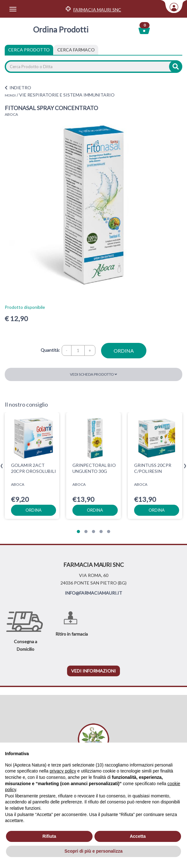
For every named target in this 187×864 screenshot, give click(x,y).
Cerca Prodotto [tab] (29, 49)
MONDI (10, 95)
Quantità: (50, 350)
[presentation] (1, 466)
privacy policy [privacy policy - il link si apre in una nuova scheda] (63, 770)
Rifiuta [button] (49, 836)
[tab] (76, 50)
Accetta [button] (138, 836)
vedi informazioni (93, 670)
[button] (78, 531)
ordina (124, 351)
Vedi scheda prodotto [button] (93, 374)
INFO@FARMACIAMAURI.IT (93, 593)
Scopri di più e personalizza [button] (93, 851)
